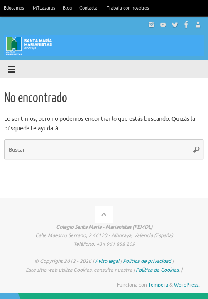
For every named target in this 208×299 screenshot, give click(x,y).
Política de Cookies (157, 270)
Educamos (14, 8)
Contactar (89, 8)
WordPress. (187, 285)
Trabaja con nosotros (128, 8)
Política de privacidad (147, 261)
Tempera (158, 285)
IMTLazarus (43, 8)
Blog (67, 8)
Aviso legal (107, 261)
